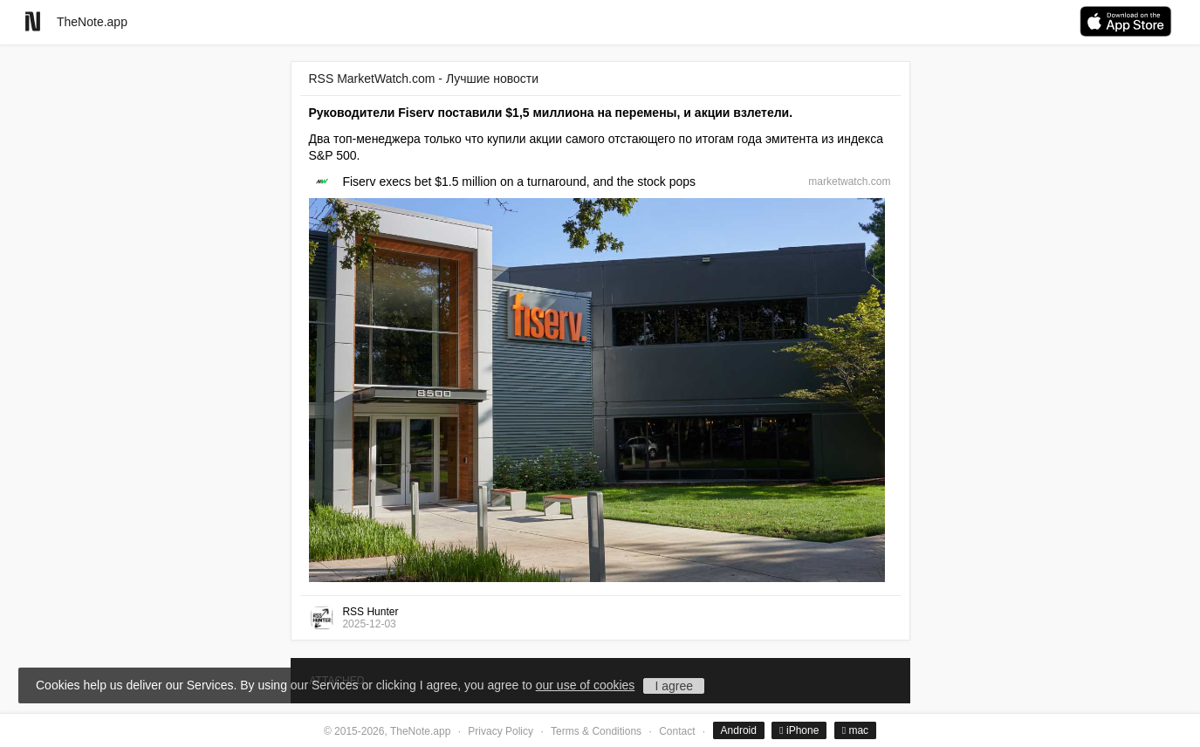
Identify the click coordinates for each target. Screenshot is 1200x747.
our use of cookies (585, 685)
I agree (674, 686)
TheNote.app (92, 22)
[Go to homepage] (32, 21)
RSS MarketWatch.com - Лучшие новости (424, 79)
